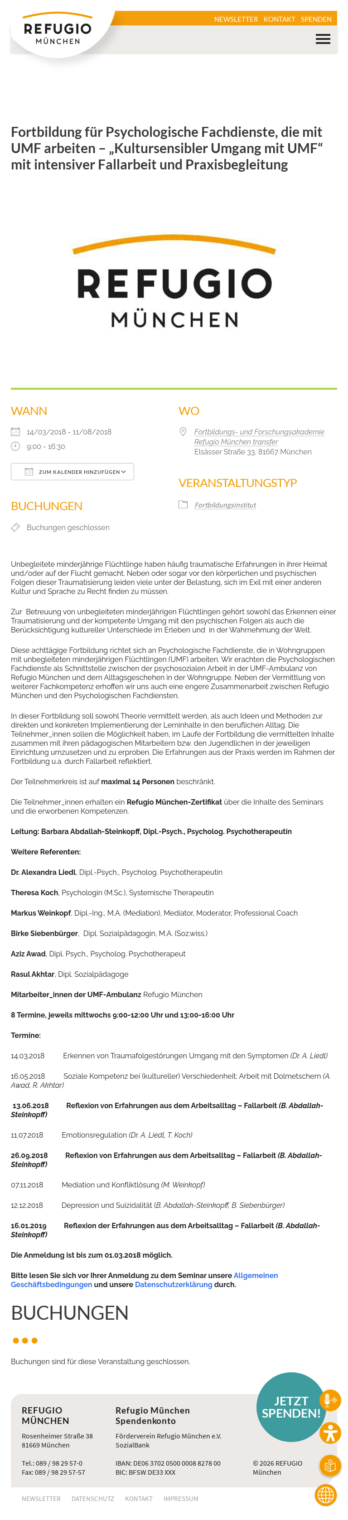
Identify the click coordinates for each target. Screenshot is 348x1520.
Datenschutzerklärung (174, 1284)
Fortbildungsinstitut (225, 504)
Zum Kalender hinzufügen (72, 472)
